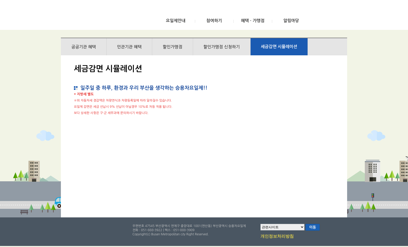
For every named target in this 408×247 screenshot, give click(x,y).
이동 (312, 227)
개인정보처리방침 (277, 236)
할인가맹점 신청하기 (221, 47)
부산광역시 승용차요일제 (99, 16)
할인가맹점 (172, 47)
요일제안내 (175, 21)
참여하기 (214, 21)
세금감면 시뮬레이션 (279, 47)
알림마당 (291, 21)
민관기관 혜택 (129, 47)
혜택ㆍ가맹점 (252, 21)
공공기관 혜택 (83, 47)
